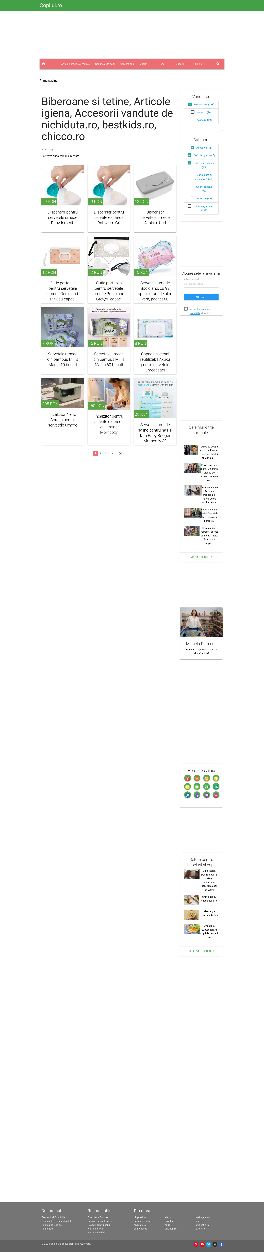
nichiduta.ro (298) (204, 104)
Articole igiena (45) (204, 155)
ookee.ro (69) (204, 120)
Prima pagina (48, 80)
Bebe (165, 64)
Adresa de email (191, 279)
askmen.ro (170, 1228)
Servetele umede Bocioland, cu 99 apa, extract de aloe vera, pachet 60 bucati (155, 294)
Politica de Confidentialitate (56, 1221)
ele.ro (168, 1217)
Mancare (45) (204, 198)
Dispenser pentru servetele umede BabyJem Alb (63, 217)
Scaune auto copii (105, 63)
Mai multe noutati (202, 557)
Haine (201, 64)
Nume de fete (95, 1228)
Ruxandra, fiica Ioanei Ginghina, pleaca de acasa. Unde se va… (209, 473)
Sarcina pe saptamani (100, 1221)
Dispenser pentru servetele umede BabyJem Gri (109, 217)
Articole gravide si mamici (75, 63)
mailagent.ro (202, 1217)
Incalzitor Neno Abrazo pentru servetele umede (62, 420)
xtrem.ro (200, 1228)
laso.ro (199, 1221)
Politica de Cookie (51, 1224)
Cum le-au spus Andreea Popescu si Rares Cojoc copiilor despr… (209, 495)
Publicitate (47, 1228)
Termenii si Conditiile (53, 1217)
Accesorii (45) (204, 147)
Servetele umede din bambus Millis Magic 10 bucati (62, 359)
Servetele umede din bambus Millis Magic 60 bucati (108, 359)
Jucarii (183, 64)
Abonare (201, 297)
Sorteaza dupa (47, 149)
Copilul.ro (51, 5)
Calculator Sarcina (98, 1217)
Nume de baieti (96, 1232)
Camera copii (127, 63)
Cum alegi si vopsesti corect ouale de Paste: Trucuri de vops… (209, 536)
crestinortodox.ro (143, 1221)
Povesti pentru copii (99, 1224)
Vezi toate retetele (201, 951)
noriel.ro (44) (204, 112)
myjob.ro (169, 1221)
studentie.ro (202, 1224)
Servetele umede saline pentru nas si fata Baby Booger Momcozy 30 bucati (155, 435)
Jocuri (147, 64)
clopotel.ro (140, 1217)
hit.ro (167, 1224)
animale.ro (140, 1224)
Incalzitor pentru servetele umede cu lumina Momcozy (108, 424)
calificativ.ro (140, 1228)
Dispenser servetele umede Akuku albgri (155, 217)
